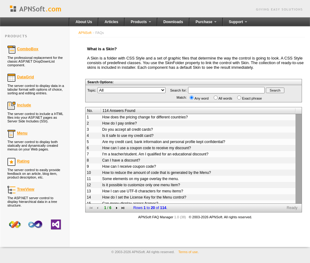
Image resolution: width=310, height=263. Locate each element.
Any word (202, 98)
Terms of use (188, 252)
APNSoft (84, 33)
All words (225, 98)
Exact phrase (252, 98)
